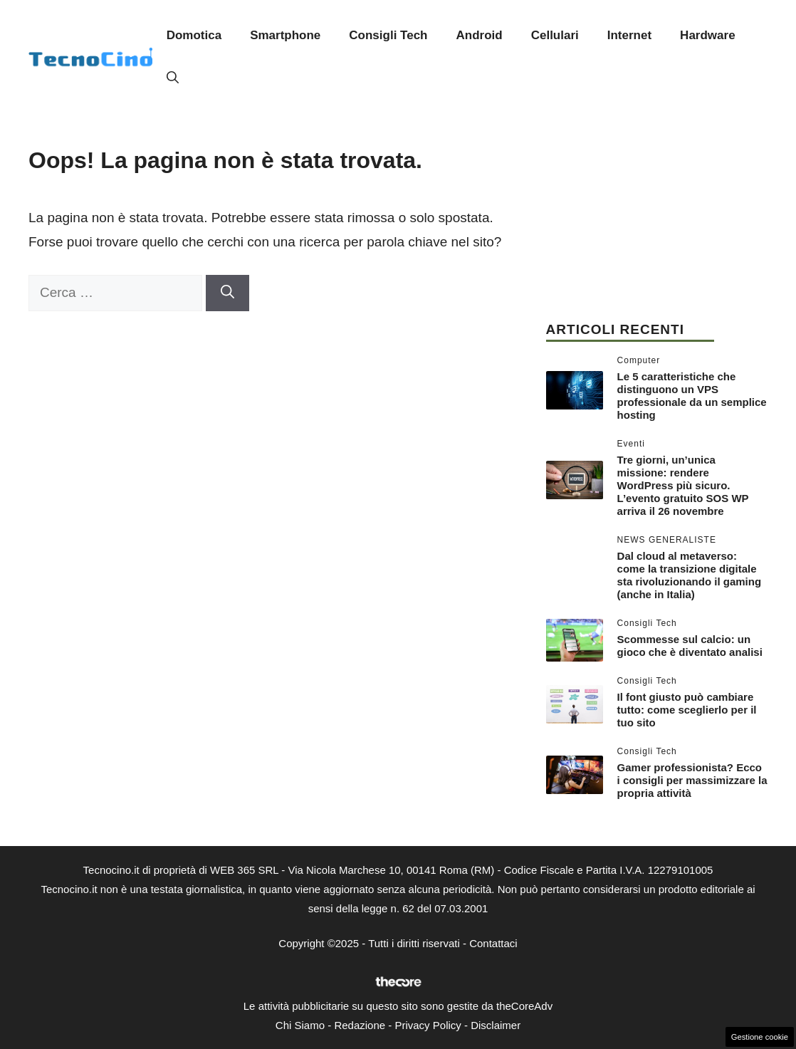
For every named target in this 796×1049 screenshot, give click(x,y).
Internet (629, 35)
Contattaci (493, 943)
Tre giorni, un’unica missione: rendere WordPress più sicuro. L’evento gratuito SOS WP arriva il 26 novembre (683, 485)
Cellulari (555, 35)
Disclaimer (495, 1025)
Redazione (359, 1025)
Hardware (707, 35)
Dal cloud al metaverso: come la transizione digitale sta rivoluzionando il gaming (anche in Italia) (689, 575)
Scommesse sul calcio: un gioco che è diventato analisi (690, 645)
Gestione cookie (759, 1037)
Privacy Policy (427, 1025)
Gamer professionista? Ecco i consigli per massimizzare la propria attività (692, 780)
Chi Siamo (300, 1025)
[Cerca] (227, 293)
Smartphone (285, 35)
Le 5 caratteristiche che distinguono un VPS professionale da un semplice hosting (692, 395)
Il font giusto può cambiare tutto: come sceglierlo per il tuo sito (687, 710)
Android (479, 35)
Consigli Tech (388, 35)
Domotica (194, 35)
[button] (172, 78)
